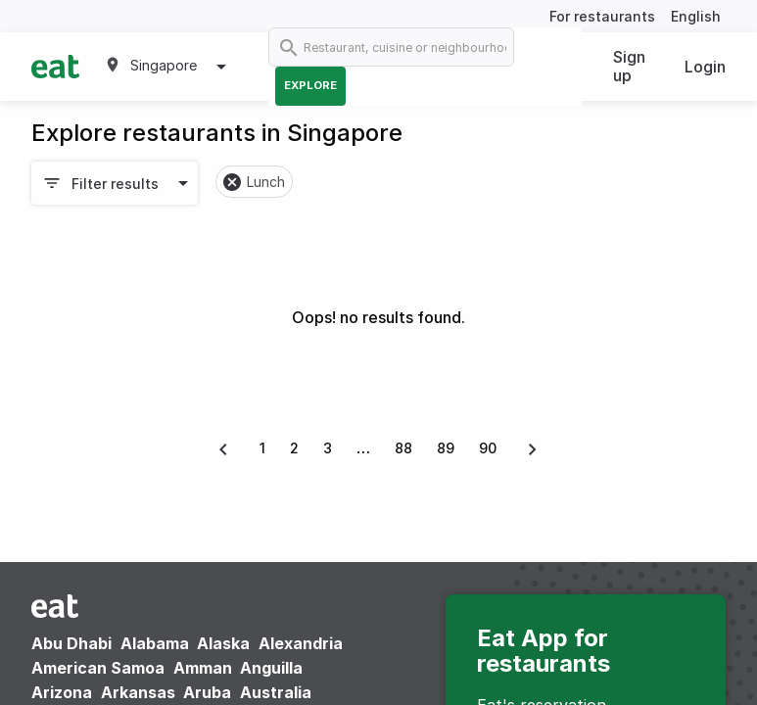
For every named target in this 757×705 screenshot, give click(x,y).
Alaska (223, 643)
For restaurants (602, 16)
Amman (202, 668)
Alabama (154, 643)
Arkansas (138, 692)
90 (488, 448)
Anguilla (271, 668)
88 (403, 448)
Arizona (61, 692)
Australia (275, 692)
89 (445, 448)
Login (705, 66)
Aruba (207, 692)
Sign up (629, 66)
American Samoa (98, 668)
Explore (310, 85)
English (696, 16)
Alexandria (301, 643)
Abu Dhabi (71, 643)
